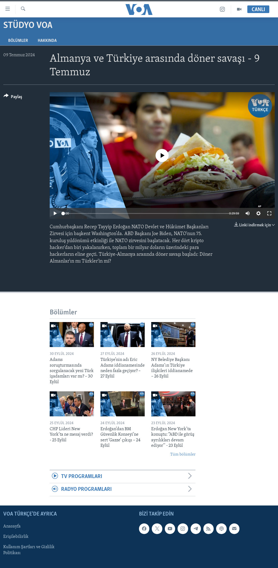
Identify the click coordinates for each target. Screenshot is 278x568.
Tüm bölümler (182, 454)
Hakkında (47, 41)
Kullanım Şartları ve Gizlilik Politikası (29, 550)
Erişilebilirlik (16, 537)
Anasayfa (12, 526)
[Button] (13, 97)
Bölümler (18, 41)
